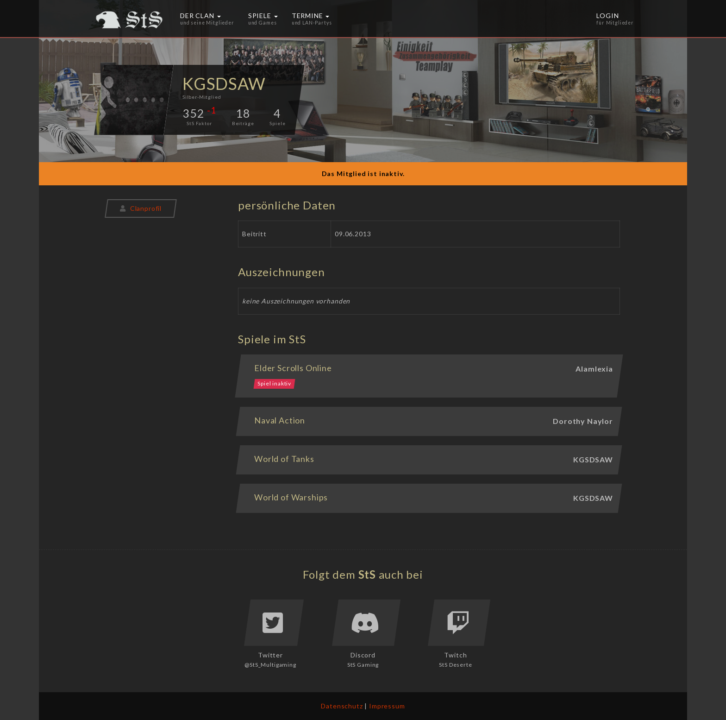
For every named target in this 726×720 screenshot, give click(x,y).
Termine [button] (312, 18)
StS (367, 574)
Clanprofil (141, 208)
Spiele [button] (263, 18)
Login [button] (615, 18)
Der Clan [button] (207, 18)
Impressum (387, 706)
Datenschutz (342, 706)
